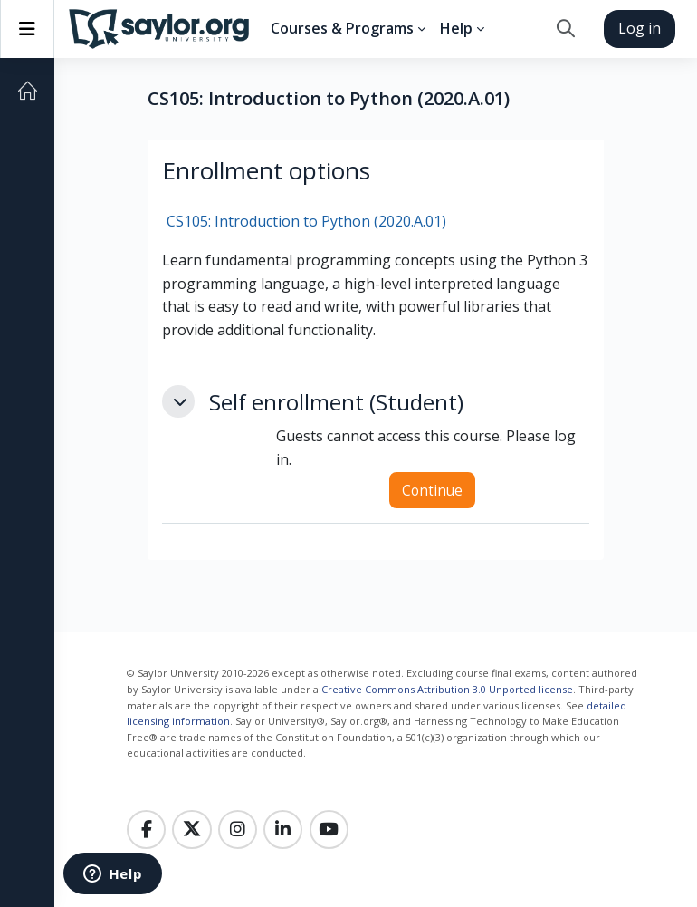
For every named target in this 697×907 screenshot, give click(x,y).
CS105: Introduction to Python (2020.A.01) (306, 221)
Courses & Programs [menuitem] (342, 28)
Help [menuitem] (456, 28)
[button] (565, 29)
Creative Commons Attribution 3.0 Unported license (447, 689)
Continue (432, 490)
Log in (639, 28)
